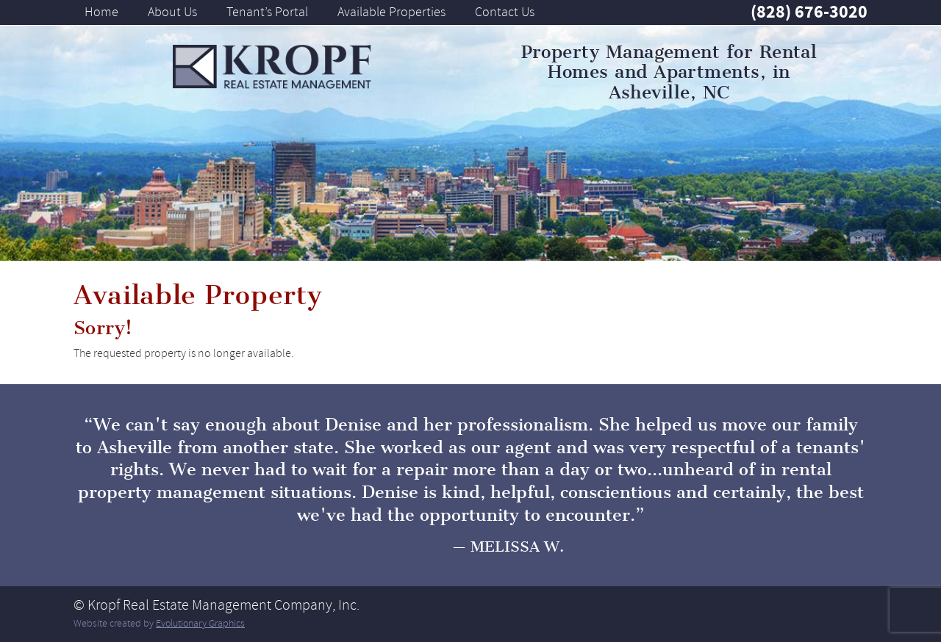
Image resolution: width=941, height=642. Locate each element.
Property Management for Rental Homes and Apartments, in (669, 72)
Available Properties (391, 12)
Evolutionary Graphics (200, 623)
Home (101, 12)
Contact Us (504, 12)
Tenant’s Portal (267, 12)
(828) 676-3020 (809, 12)
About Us (172, 12)
